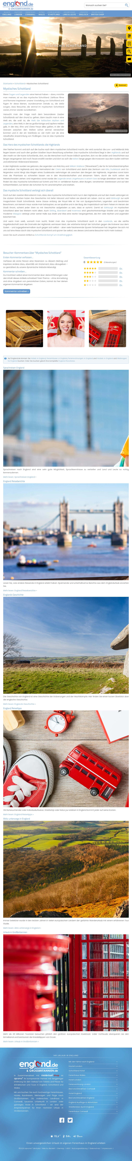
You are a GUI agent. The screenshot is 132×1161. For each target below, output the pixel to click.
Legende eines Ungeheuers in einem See (77, 178)
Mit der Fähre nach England (81, 1061)
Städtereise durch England (81, 1106)
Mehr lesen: (19, 477)
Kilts (107, 169)
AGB (68, 1148)
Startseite (8, 83)
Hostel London (75, 1066)
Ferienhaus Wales (77, 1075)
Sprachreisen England (13, 367)
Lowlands (108, 221)
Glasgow (17, 213)
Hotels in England (38, 358)
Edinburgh (115, 198)
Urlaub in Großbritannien (15, 932)
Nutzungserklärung (80, 1148)
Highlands (116, 152)
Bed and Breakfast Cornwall (82, 1088)
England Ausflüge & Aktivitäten (83, 1102)
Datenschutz (95, 1148)
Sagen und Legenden (19, 94)
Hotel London (75, 1079)
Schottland (20, 83)
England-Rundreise (67, 361)
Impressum (107, 1148)
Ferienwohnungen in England (80, 358)
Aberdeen (62, 210)
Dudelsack (115, 169)
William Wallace (77, 166)
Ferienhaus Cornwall (78, 1111)
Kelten (76, 158)
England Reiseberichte (14, 481)
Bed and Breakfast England (81, 1097)
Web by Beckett (48, 1148)
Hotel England (75, 1093)
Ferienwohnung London (80, 1084)
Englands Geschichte (13, 594)
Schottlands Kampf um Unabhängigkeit (53, 235)
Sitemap (60, 1148)
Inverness (76, 210)
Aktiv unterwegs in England (16, 818)
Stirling (53, 210)
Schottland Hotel (77, 1070)
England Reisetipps (12, 708)
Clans (58, 169)
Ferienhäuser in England (57, 358)
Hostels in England (105, 358)
